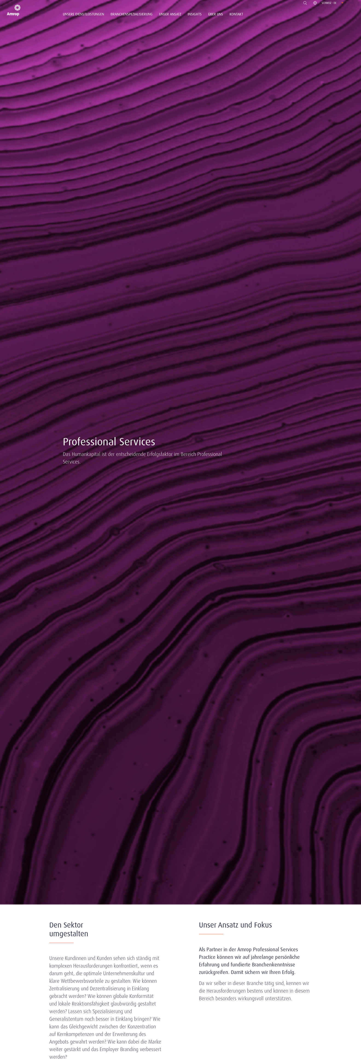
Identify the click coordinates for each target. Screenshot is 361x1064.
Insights (195, 14)
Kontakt (236, 14)
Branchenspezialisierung (132, 14)
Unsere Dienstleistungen (83, 14)
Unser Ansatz (170, 14)
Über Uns (215, 14)
